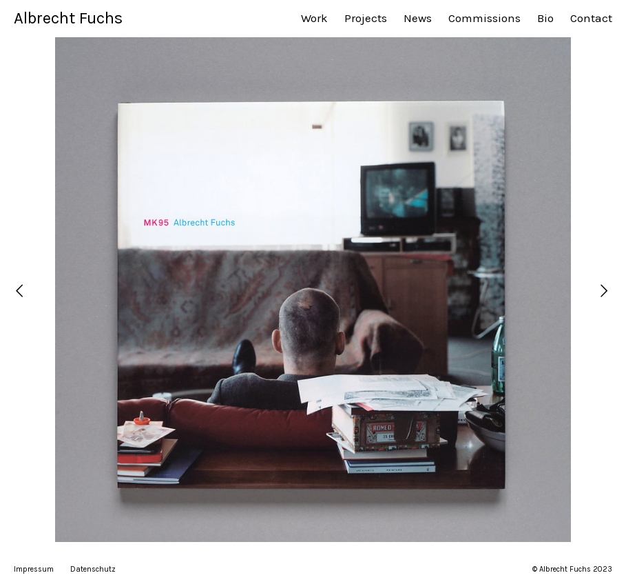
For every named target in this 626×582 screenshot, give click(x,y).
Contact (591, 18)
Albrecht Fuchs (68, 18)
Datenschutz (93, 569)
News (418, 18)
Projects (365, 18)
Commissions (484, 18)
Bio (545, 18)
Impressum (34, 569)
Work (314, 18)
